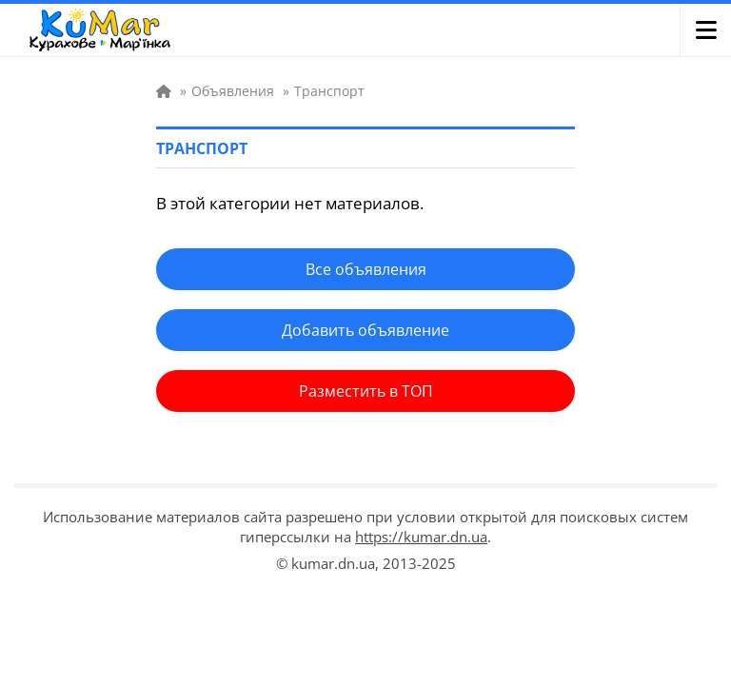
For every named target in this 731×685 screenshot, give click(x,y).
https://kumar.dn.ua (421, 536)
